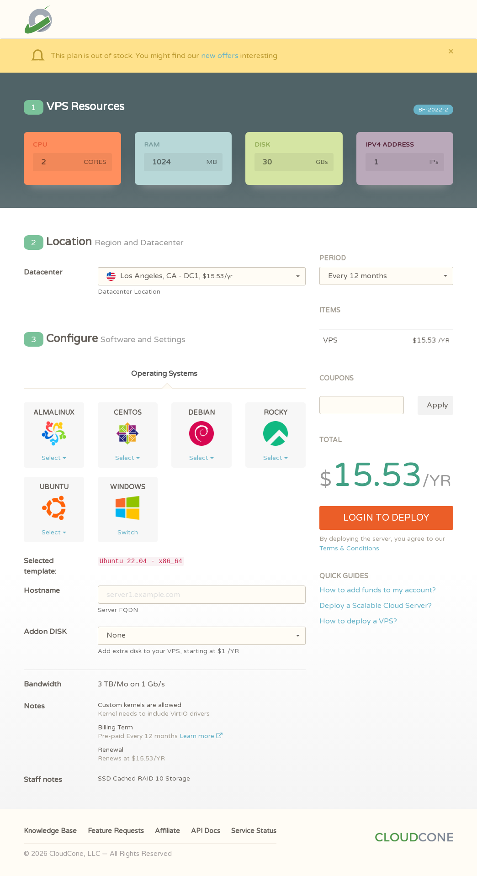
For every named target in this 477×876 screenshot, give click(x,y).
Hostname (42, 590)
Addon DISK (45, 631)
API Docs (205, 831)
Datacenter (43, 272)
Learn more (201, 736)
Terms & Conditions (349, 548)
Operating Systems (164, 373)
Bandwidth (42, 684)
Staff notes (43, 779)
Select (54, 458)
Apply (437, 405)
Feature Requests (116, 831)
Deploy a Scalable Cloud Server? (375, 605)
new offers (219, 55)
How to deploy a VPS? (358, 621)
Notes (34, 706)
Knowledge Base (50, 831)
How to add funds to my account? (377, 590)
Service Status (253, 831)
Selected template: (40, 566)
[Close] (450, 51)
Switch (127, 532)
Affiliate (167, 831)
